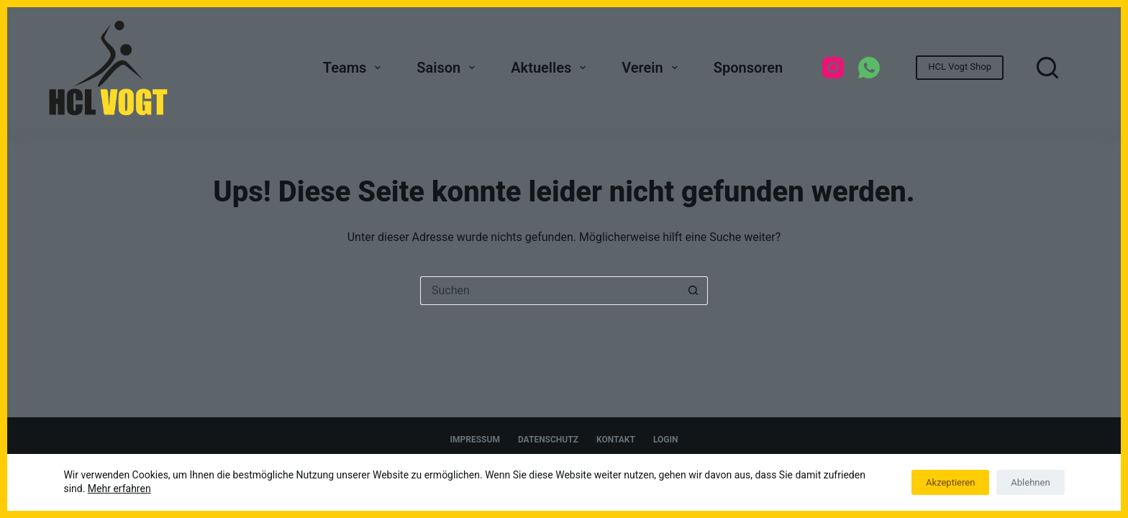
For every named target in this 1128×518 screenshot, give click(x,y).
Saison (449, 67)
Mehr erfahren (119, 488)
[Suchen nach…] (549, 290)
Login (665, 440)
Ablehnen (1030, 482)
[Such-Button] (693, 290)
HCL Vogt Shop (959, 66)
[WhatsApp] (869, 67)
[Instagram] (833, 67)
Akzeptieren (950, 482)
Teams (355, 67)
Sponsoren (748, 67)
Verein (652, 67)
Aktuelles (551, 67)
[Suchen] (1047, 67)
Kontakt (615, 440)
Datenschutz (548, 440)
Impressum (475, 440)
